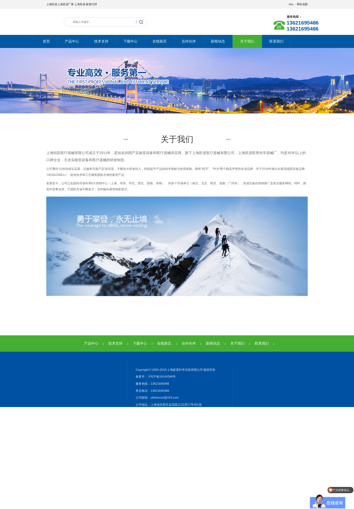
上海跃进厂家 (65, 4)
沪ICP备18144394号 (162, 376)
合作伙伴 (189, 41)
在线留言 (159, 41)
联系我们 (276, 41)
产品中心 (72, 41)
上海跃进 (51, 4)
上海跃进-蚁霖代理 (85, 4)
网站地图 (302, 4)
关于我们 (247, 41)
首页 (46, 41)
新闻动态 (218, 41)
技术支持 (101, 41)
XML (291, 4)
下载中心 (130, 41)
